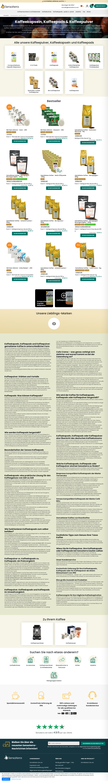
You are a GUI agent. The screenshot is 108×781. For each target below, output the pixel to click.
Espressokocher (68, 371)
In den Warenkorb (20, 141)
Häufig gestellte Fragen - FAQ (64, 762)
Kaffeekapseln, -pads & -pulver (63, 12)
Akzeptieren (6, 779)
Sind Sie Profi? (100, 6)
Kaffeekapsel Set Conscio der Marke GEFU (32, 543)
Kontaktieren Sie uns (36, 762)
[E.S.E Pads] (34, 57)
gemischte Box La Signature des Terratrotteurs (88, 493)
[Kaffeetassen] (71, 633)
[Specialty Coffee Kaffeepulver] (34, 82)
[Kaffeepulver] (74, 82)
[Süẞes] (77, 660)
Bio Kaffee (28, 574)
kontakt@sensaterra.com (70, 7)
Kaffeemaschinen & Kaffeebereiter (28, 12)
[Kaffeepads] (54, 57)
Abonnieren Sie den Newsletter (93, 743)
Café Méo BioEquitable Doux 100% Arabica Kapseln (18, 577)
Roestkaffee (74, 519)
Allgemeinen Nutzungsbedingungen (90, 746)
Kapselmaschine (13, 535)
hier (44, 465)
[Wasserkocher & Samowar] (62, 662)
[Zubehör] (93, 660)
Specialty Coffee (61, 506)
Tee (84, 12)
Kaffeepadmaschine (29, 465)
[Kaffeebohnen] (15, 660)
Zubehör (78, 12)
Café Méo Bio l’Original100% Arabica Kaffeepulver (17, 579)
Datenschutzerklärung (93, 748)
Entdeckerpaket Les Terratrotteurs (71, 495)
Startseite (6, 15)
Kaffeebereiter (60, 383)
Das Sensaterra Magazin (62, 768)
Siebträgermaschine (73, 370)
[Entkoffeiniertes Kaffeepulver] (74, 57)
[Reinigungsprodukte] (54, 676)
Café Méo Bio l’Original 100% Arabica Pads (15, 576)
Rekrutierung (59, 771)
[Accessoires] (30, 660)
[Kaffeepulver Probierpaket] (94, 57)
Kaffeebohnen (46, 12)
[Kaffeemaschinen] (37, 633)
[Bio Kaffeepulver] (54, 82)
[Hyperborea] (54, 323)
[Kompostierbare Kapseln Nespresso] (14, 57)
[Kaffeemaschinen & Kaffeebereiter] (46, 662)
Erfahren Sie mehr (16, 779)
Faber (27, 468)
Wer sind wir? (59, 765)
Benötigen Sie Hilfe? (68, 5)
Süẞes (89, 12)
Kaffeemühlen (8, 391)
